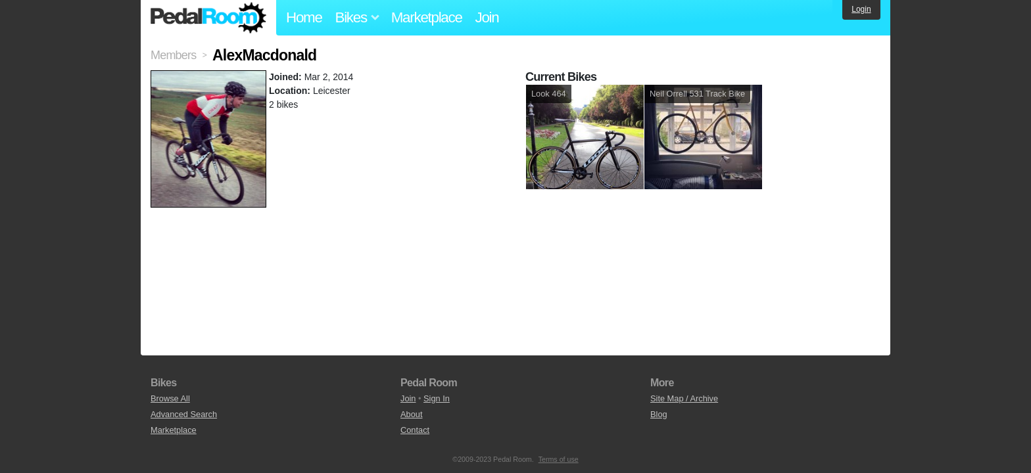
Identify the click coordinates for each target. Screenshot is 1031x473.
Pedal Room (208, 18)
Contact (414, 430)
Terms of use (559, 459)
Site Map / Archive (684, 398)
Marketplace (426, 17)
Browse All (170, 398)
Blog (658, 414)
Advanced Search (184, 414)
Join (487, 17)
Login (861, 9)
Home (304, 17)
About (411, 414)
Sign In (436, 398)
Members (173, 55)
